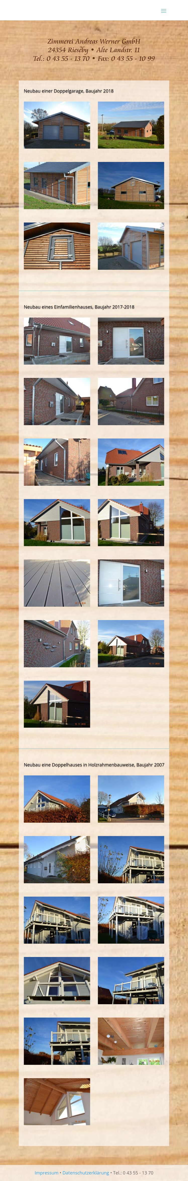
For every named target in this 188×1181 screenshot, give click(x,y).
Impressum (46, 1173)
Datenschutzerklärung (85, 1173)
